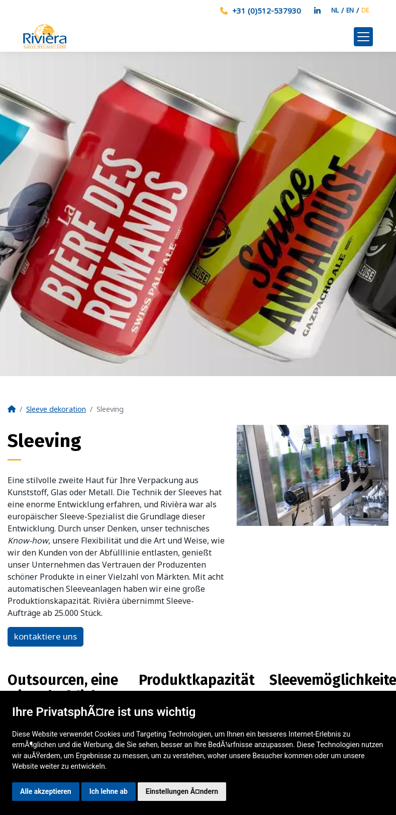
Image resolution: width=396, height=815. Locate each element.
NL (335, 10)
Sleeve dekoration (56, 409)
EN (350, 10)
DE (365, 10)
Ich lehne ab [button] (108, 791)
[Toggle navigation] (363, 36)
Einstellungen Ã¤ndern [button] (182, 791)
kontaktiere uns (45, 636)
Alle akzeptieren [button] (45, 791)
